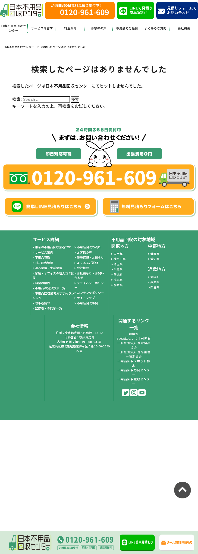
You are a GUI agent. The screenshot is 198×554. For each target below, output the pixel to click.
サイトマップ (86, 298)
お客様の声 (99, 28)
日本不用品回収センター (13, 28)
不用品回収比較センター (133, 381)
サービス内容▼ (42, 28)
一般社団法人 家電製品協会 (134, 345)
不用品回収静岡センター (133, 372)
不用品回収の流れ (89, 247)
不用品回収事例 (87, 303)
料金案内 (70, 28)
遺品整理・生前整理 (48, 268)
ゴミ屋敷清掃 (44, 263)
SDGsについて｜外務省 (134, 338)
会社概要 (184, 28)
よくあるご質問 (156, 28)
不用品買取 (42, 257)
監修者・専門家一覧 (48, 308)
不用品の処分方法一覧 (50, 288)
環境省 (133, 334)
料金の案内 (42, 283)
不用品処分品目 (127, 28)
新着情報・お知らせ (90, 257)
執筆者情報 (42, 303)
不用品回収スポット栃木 (133, 363)
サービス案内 (44, 252)
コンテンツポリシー (90, 292)
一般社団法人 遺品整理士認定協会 (134, 354)
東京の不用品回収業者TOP (53, 247)
